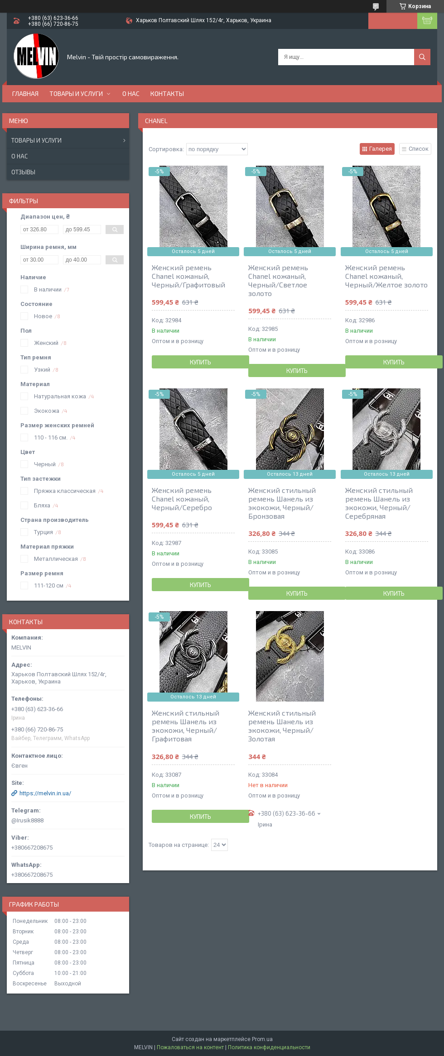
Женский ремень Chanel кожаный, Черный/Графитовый (188, 276)
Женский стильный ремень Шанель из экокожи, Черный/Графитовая (185, 725)
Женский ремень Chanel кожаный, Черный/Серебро (182, 498)
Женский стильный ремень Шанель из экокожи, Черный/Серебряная (379, 503)
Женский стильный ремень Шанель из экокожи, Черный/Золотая (282, 725)
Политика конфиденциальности (269, 1047)
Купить (200, 362)
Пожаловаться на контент (190, 1047)
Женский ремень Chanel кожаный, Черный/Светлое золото (278, 280)
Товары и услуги (76, 93)
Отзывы (23, 172)
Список (419, 148)
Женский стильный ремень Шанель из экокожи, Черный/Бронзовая (282, 503)
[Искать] (422, 57)
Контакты (167, 93)
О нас (131, 93)
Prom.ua (262, 1039)
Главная (25, 93)
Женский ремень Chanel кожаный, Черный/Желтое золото (386, 276)
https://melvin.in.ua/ (45, 793)
